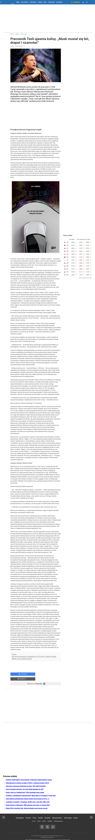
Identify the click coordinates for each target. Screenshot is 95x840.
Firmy (45, 2)
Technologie (51, 2)
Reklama (44, 817)
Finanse (40, 2)
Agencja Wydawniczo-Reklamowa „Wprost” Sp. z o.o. (51, 831)
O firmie (34, 817)
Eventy (75, 814)
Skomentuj (50, 674)
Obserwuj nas (33, 679)
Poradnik (47, 814)
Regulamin (50, 817)
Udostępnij (24, 674)
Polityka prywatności (58, 817)
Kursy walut (67, 235)
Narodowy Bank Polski (86, 277)
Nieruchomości (57, 814)
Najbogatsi (59, 2)
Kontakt (39, 817)
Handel (40, 814)
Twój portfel (24, 2)
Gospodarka (33, 2)
